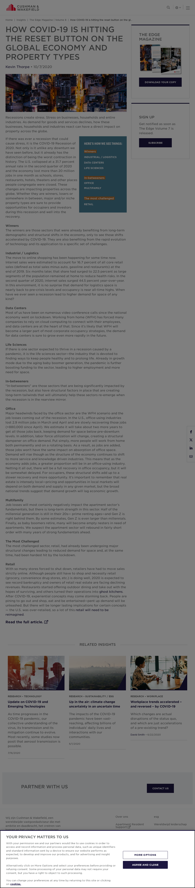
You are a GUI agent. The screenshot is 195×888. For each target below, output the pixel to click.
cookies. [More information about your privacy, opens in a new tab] (15, 884)
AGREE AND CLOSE (145, 864)
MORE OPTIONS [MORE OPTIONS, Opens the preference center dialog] (145, 854)
